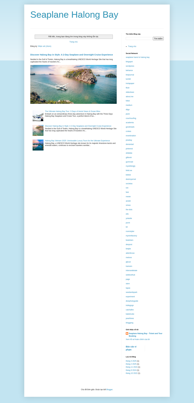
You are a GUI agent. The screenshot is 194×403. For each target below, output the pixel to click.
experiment (130, 297)
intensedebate (131, 270)
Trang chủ (73, 42)
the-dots (129, 210)
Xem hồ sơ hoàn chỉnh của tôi (138, 339)
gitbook (129, 157)
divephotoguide (132, 301)
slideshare (130, 92)
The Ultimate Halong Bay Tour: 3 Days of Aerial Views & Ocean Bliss (72, 111)
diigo (128, 109)
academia (130, 122)
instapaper (130, 83)
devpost (129, 244)
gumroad (129, 162)
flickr (128, 88)
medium (129, 105)
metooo (129, 257)
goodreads (130, 127)
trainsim (129, 266)
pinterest (129, 149)
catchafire (130, 310)
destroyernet (131, 179)
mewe (128, 197)
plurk (128, 114)
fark (127, 192)
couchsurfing (131, 118)
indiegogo (130, 305)
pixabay (129, 140)
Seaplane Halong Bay (74, 15)
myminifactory (131, 236)
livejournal (130, 75)
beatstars (129, 240)
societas (129, 184)
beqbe (128, 249)
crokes (128, 131)
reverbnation (131, 136)
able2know (130, 253)
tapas (128, 288)
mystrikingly (130, 166)
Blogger (109, 389)
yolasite (129, 218)
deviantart (130, 144)
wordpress (130, 66)
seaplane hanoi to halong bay (138, 57)
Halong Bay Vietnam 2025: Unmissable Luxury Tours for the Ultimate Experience (77, 141)
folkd (128, 101)
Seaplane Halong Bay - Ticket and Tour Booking (145, 334)
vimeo (128, 205)
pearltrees (130, 318)
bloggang (129, 323)
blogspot (129, 62)
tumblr (128, 79)
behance (129, 70)
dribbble (129, 153)
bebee (128, 175)
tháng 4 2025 (131, 361)
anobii (128, 201)
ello (127, 214)
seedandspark (131, 292)
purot (128, 223)
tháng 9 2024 (131, 370)
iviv (127, 188)
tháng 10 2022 (131, 373)
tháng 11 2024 (131, 367)
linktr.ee (129, 170)
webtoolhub (130, 275)
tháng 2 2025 (131, 364)
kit (127, 227)
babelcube (130, 314)
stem (128, 284)
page (128, 279)
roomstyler (130, 231)
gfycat (128, 262)
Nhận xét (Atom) (44, 46)
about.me (129, 96)
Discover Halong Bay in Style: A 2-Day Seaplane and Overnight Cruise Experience (71, 54)
